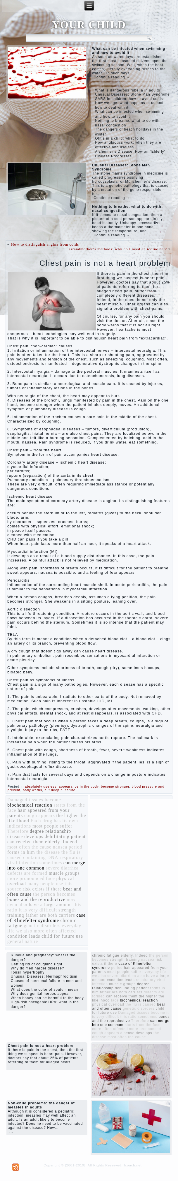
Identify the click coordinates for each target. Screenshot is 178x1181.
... (11, 1066)
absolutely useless (40, 786)
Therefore (17, 831)
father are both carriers (50, 915)
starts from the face (143, 1025)
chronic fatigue (105, 955)
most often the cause (29, 846)
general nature (22, 941)
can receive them (25, 841)
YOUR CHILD (89, 25)
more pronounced (25, 878)
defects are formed (27, 873)
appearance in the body (78, 786)
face (50, 878)
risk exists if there (42, 888)
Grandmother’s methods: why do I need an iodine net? (118, 249)
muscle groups (64, 873)
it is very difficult (38, 909)
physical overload (108, 1004)
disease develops (25, 836)
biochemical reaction (29, 804)
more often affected (55, 930)
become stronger (115, 786)
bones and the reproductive (36, 899)
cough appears (39, 815)
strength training (125, 960)
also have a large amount (45, 904)
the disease (48, 852)
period (75, 846)
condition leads (23, 936)
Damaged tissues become (34, 799)
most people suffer (52, 825)
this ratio (128, 1017)
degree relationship (50, 831)
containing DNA (40, 857)
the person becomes (54, 894)
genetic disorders (42, 925)
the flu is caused (140, 1004)
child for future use (62, 936)
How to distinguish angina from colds (45, 244)
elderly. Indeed (61, 841)
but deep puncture (59, 790)
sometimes (50, 862)
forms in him (21, 852)
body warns (32, 790)
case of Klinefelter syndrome (46, 918)
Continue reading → (112, 77)
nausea (60, 846)
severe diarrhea (62, 867)
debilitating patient (65, 836)
